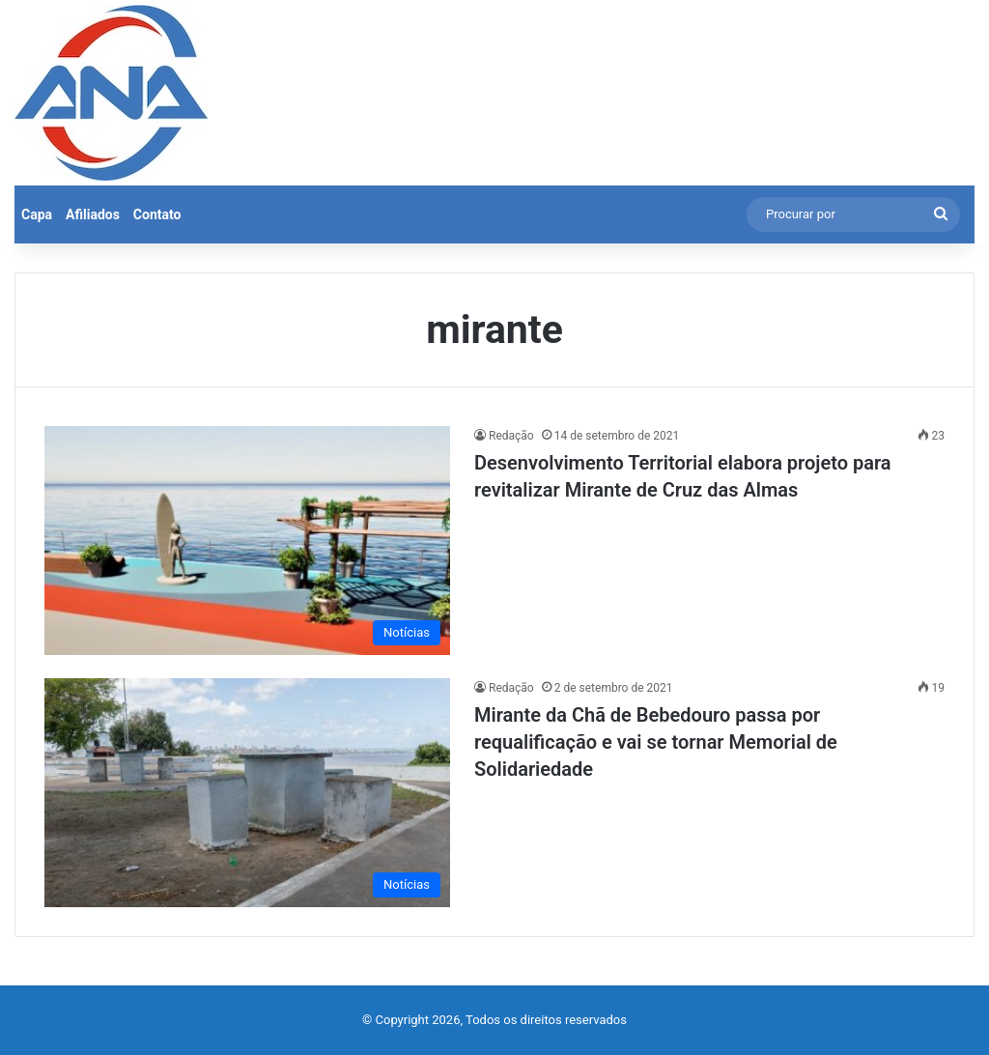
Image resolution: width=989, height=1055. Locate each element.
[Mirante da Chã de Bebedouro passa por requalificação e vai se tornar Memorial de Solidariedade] (247, 792)
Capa (36, 214)
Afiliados (93, 214)
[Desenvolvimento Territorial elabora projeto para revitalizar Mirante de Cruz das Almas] (247, 540)
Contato (157, 214)
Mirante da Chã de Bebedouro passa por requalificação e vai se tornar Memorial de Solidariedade (655, 742)
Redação (511, 435)
